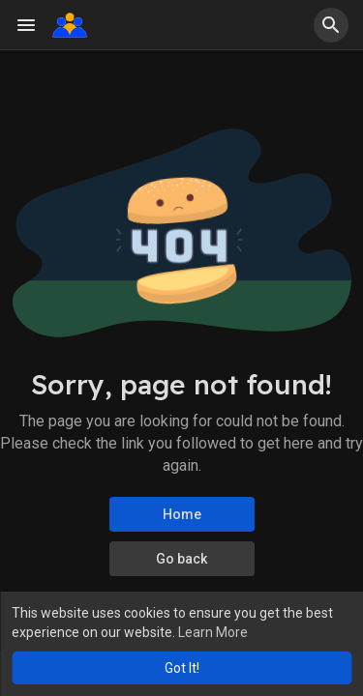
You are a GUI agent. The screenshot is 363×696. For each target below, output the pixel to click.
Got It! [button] (182, 668)
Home (182, 514)
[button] (331, 25)
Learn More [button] (213, 632)
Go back (181, 558)
